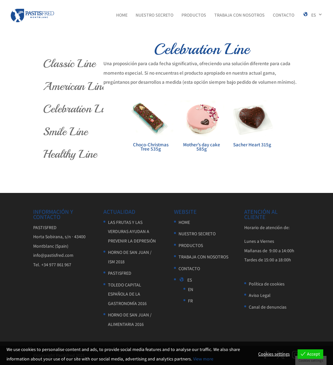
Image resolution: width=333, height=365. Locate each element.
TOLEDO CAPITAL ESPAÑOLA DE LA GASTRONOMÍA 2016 (127, 294)
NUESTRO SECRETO (154, 15)
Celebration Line (78, 109)
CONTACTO (283, 15)
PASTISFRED (119, 273)
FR (190, 301)
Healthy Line (70, 154)
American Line (74, 86)
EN (190, 289)
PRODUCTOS (193, 15)
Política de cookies (267, 284)
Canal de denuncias (267, 307)
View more (203, 359)
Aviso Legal (260, 295)
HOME (121, 15)
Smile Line (65, 131)
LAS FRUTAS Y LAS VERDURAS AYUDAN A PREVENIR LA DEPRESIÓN (132, 231)
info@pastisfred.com (53, 255)
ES (309, 15)
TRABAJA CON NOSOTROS (239, 15)
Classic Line (69, 63)
